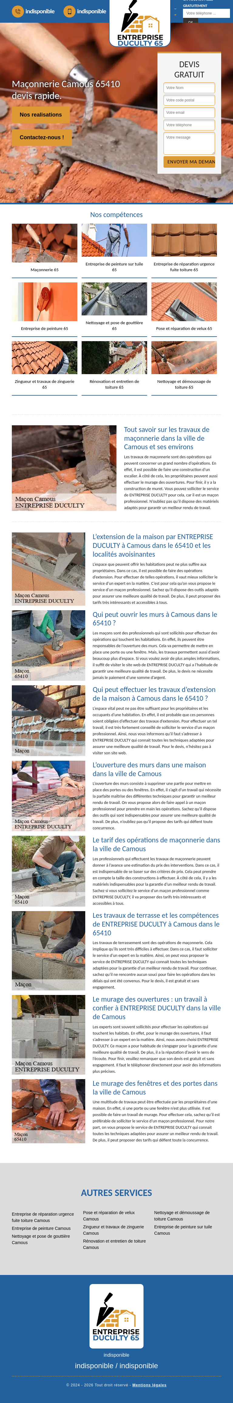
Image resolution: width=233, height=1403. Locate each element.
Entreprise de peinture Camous (41, 1228)
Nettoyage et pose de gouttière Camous (41, 1239)
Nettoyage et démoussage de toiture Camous (182, 1215)
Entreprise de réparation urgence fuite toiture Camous (43, 1217)
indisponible (33, 11)
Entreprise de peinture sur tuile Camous (183, 1230)
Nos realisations (41, 115)
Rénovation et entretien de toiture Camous (114, 1244)
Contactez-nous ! (42, 137)
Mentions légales (150, 1385)
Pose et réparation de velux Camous (109, 1215)
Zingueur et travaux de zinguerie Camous (113, 1230)
